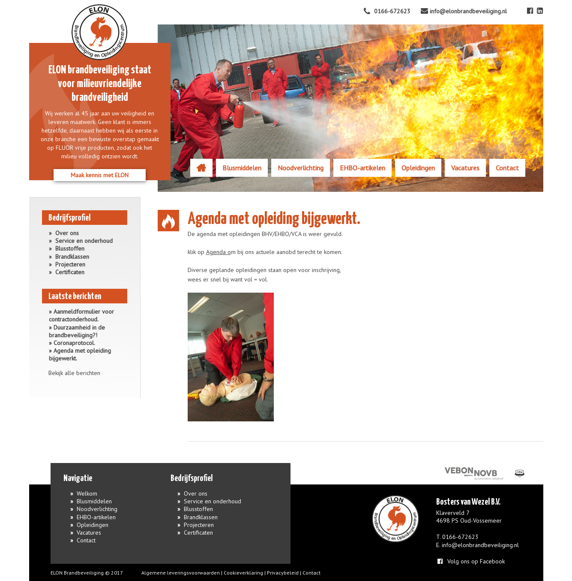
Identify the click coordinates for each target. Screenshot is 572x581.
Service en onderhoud (84, 241)
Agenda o (218, 252)
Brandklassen (72, 256)
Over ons (67, 233)
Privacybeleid (283, 572)
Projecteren (70, 264)
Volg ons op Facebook (470, 561)
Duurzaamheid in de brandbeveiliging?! (77, 331)
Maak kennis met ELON (100, 175)
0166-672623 (460, 537)
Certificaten (69, 272)
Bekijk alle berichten (74, 373)
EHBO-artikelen (362, 167)
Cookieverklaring (243, 572)
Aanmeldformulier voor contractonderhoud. (81, 315)
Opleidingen (418, 167)
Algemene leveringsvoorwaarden (180, 572)
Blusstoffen (69, 248)
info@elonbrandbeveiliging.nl (480, 545)
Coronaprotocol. (74, 343)
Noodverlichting (300, 167)
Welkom (201, 168)
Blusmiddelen (241, 167)
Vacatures (465, 167)
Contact (507, 167)
